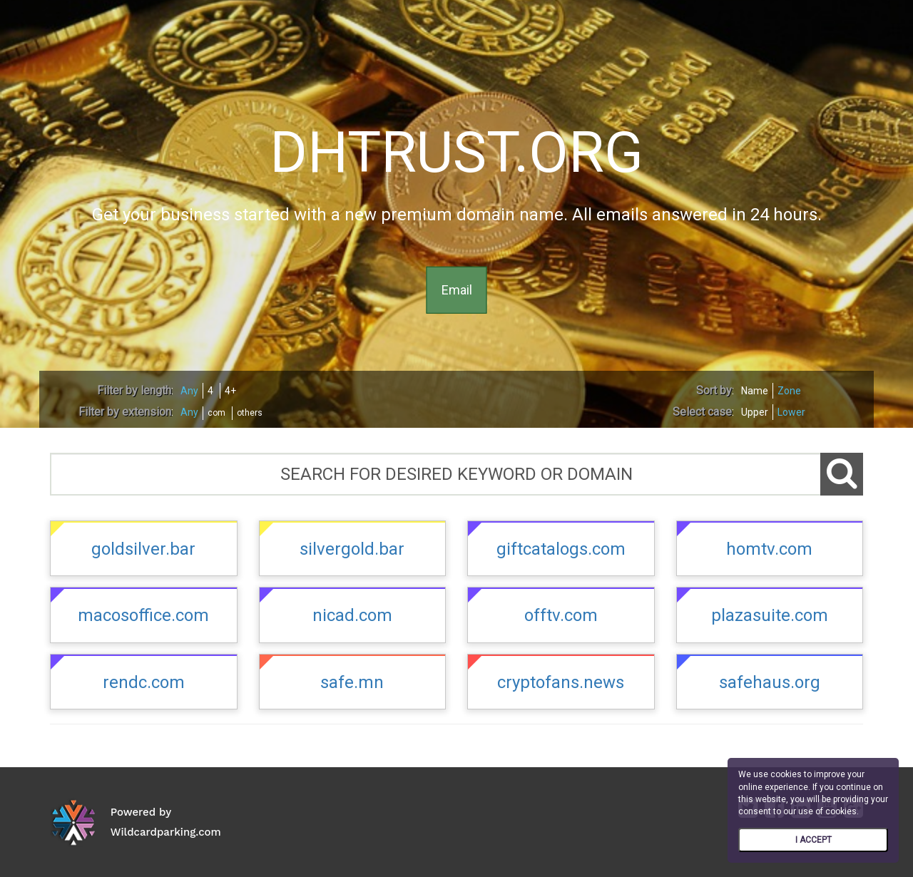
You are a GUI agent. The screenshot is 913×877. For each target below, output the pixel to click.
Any (189, 390)
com (216, 413)
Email (457, 289)
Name (754, 390)
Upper (754, 412)
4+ (230, 390)
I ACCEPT (813, 840)
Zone (789, 390)
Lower (791, 412)
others (249, 413)
